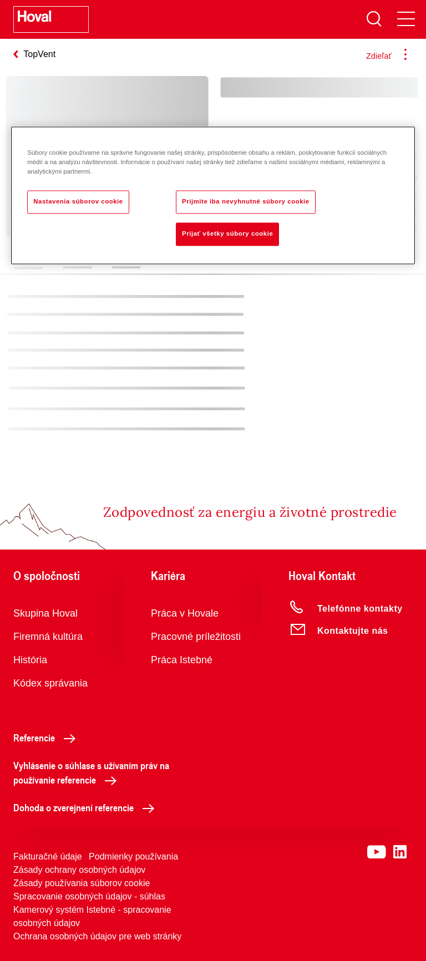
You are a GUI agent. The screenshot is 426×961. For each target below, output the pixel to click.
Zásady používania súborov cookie (81, 883)
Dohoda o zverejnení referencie (86, 807)
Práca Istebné (181, 659)
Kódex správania (50, 683)
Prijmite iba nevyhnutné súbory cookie (246, 202)
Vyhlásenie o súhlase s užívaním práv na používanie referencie (91, 772)
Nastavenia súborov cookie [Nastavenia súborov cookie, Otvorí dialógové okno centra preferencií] (78, 202)
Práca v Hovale (185, 613)
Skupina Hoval (45, 613)
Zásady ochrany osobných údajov (79, 869)
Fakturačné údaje (47, 856)
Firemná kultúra (48, 636)
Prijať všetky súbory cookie (227, 234)
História (30, 659)
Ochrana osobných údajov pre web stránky (97, 936)
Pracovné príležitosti (196, 636)
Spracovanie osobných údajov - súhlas (89, 896)
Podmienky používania (133, 856)
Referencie (47, 737)
